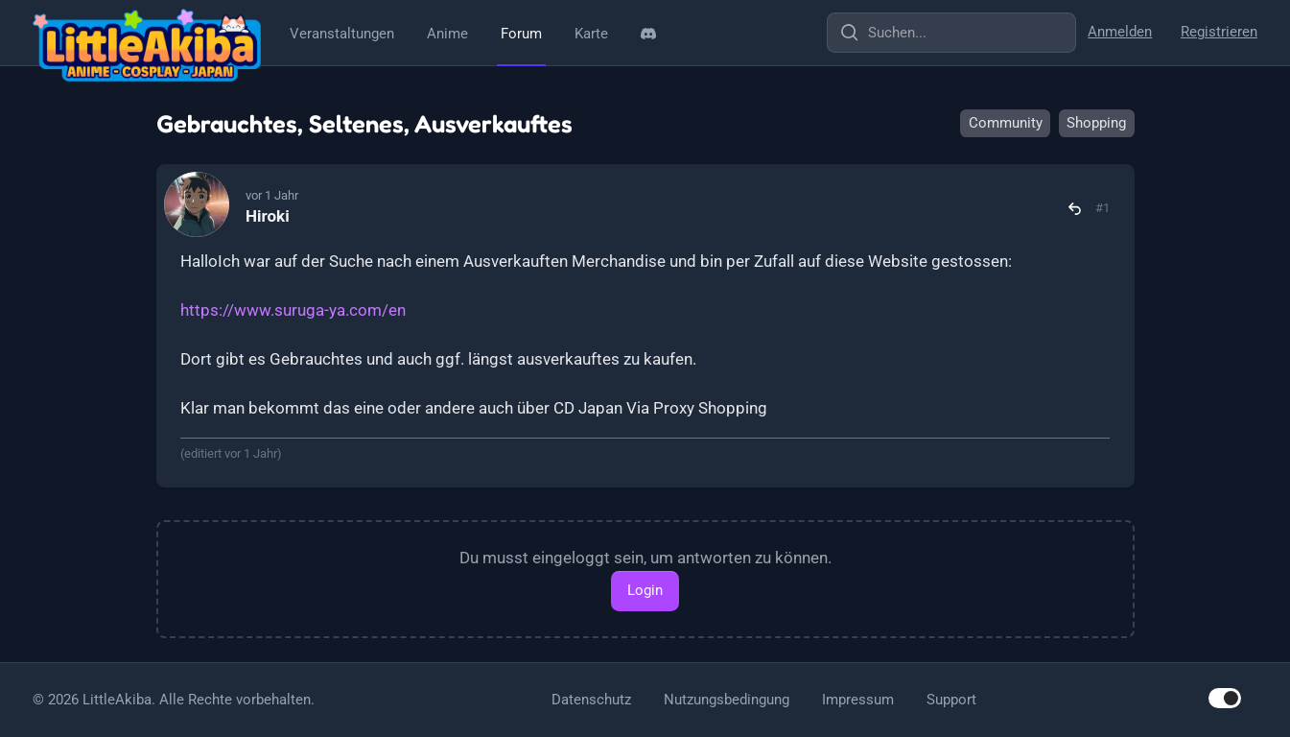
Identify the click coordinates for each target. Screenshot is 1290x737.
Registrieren (1219, 31)
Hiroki (268, 216)
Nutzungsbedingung (726, 699)
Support (951, 699)
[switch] (1224, 698)
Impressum (858, 699)
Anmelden (1120, 31)
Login (645, 590)
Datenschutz (591, 699)
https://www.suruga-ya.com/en (293, 310)
